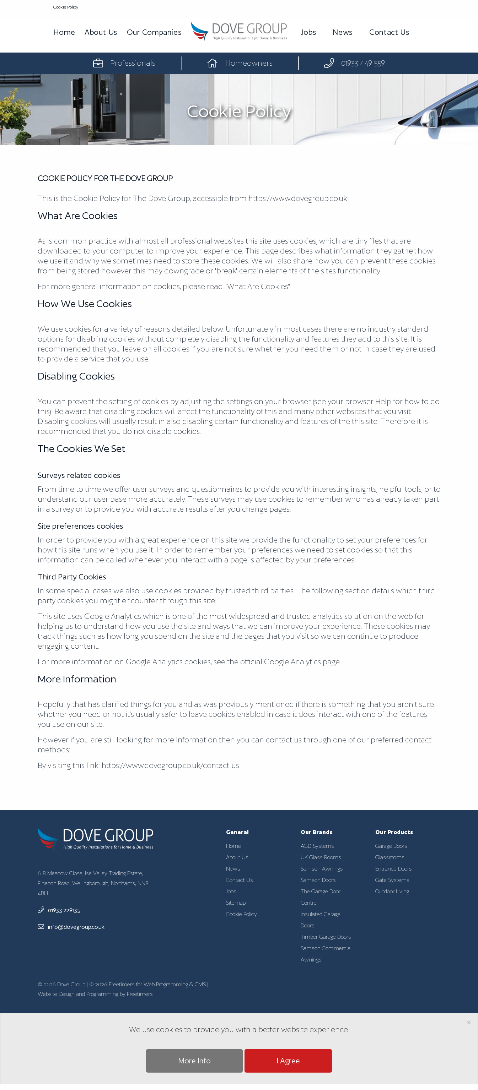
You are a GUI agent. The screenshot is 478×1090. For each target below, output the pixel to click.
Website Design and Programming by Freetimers (95, 994)
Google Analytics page (302, 661)
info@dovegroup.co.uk (71, 926)
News (343, 32)
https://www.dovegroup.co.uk (297, 198)
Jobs (309, 32)
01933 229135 (59, 910)
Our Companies (154, 32)
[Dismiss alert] (469, 1022)
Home (64, 32)
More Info (194, 1060)
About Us (101, 32)
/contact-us (170, 765)
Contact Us (389, 32)
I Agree (288, 1060)
